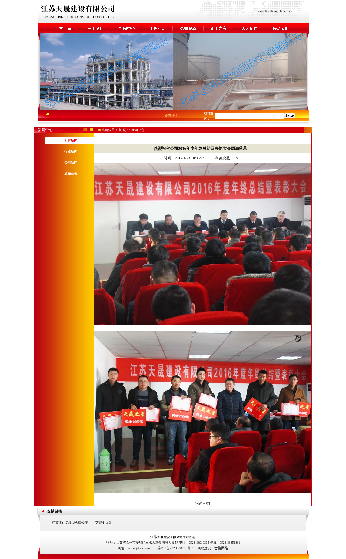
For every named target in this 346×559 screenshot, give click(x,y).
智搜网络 (221, 548)
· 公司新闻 (70, 162)
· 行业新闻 (70, 151)
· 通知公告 (70, 174)
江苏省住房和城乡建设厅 (70, 523)
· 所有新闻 (70, 140)
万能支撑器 (103, 523)
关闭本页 (202, 504)
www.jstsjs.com (139, 548)
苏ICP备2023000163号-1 (175, 548)
